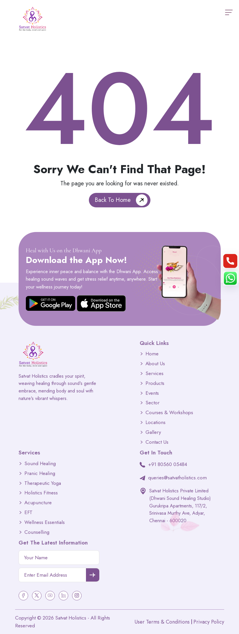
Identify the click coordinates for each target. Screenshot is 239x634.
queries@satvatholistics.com (177, 477)
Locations (155, 422)
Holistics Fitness (41, 492)
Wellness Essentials (44, 522)
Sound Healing (40, 463)
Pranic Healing (39, 473)
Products (154, 383)
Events (152, 393)
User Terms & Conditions (162, 622)
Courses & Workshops (169, 412)
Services (154, 373)
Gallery (153, 432)
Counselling (36, 532)
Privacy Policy (208, 622)
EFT (28, 512)
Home (152, 353)
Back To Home (113, 200)
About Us (155, 363)
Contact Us (156, 442)
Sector (152, 402)
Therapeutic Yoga (42, 483)
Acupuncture (38, 502)
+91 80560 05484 (167, 464)
